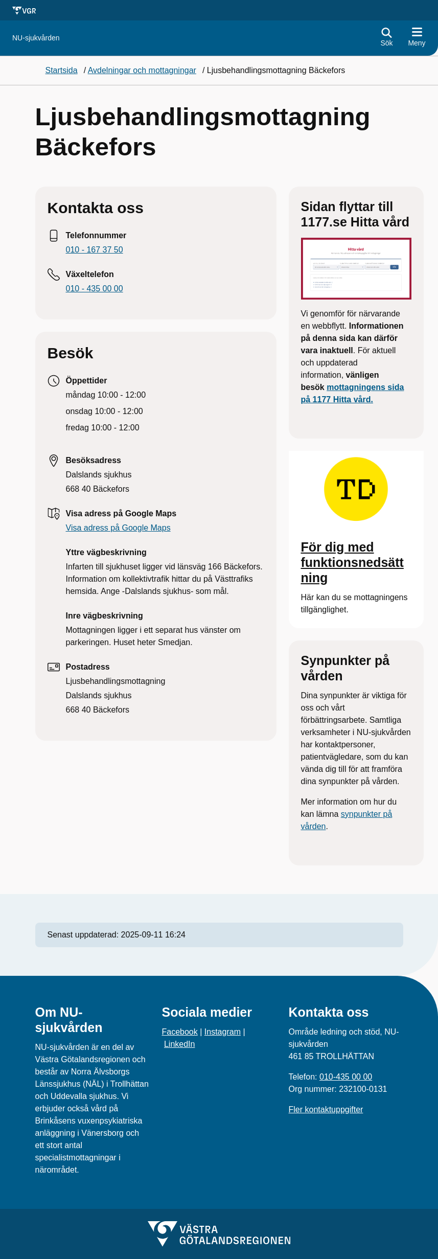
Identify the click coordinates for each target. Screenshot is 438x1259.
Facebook (180, 1031)
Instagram (222, 1031)
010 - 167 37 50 (94, 249)
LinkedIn (179, 1044)
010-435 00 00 (345, 1076)
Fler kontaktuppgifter (326, 1109)
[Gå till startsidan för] (36, 38)
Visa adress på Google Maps (118, 527)
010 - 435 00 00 (94, 288)
